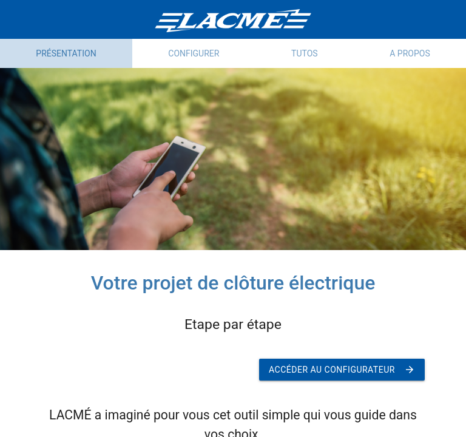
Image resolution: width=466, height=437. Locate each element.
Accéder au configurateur (342, 370)
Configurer (193, 53)
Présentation (66, 53)
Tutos (304, 53)
